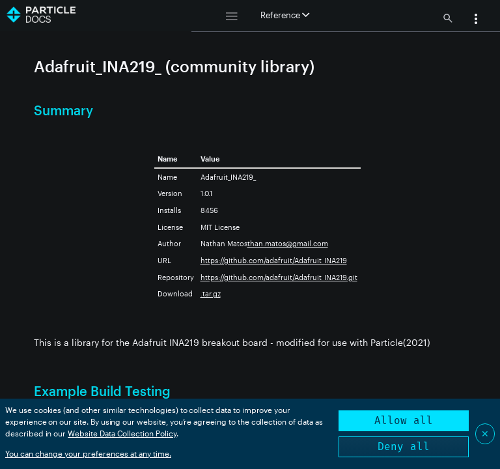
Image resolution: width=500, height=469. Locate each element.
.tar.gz (211, 293)
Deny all (404, 446)
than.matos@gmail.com (287, 243)
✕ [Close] (485, 433)
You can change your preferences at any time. (88, 453)
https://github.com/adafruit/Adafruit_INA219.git (279, 277)
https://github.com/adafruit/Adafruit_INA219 (274, 260)
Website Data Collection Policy (122, 433)
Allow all (403, 420)
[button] (476, 20)
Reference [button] (284, 15)
